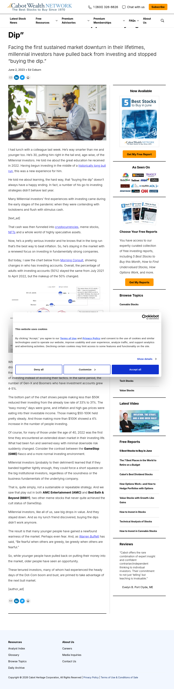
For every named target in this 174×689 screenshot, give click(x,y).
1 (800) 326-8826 (103, 7)
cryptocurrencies (66, 227)
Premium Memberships (102, 20)
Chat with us (133, 7)
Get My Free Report (139, 154)
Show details (144, 359)
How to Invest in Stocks (133, 511)
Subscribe (158, 7)
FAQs (132, 20)
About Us (147, 20)
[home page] (40, 7)
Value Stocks (127, 390)
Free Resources (42, 20)
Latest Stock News (18, 20)
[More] (57, 20)
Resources (15, 642)
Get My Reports (139, 282)
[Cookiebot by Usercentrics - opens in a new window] (144, 317)
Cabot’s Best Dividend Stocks (136, 474)
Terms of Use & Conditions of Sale (119, 677)
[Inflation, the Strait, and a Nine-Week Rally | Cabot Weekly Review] (139, 421)
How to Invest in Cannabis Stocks (138, 531)
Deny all (39, 369)
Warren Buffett (89, 536)
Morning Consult (71, 260)
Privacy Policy (91, 677)
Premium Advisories (69, 20)
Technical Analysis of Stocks (136, 521)
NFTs (12, 232)
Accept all (135, 369)
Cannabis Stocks (129, 304)
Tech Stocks (126, 380)
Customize (87, 369)
